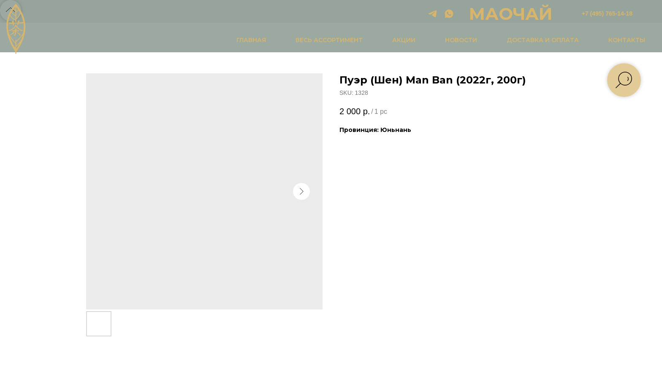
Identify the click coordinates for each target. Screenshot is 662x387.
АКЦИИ (403, 40)
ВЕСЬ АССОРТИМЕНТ (329, 40)
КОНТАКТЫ (626, 40)
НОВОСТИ (461, 40)
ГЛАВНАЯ (251, 40)
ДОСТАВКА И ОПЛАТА (543, 40)
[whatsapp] (449, 13)
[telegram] (432, 13)
